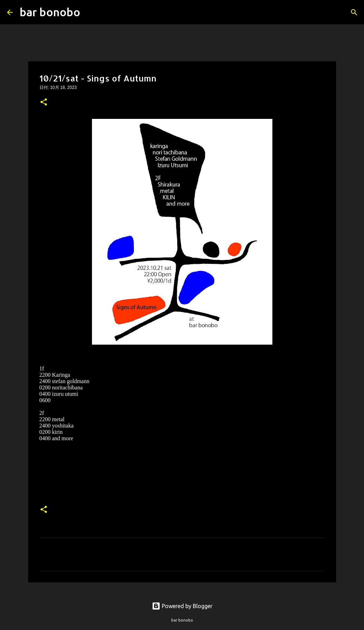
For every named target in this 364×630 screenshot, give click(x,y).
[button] (43, 103)
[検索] (90, 12)
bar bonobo (50, 12)
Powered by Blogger (182, 606)
